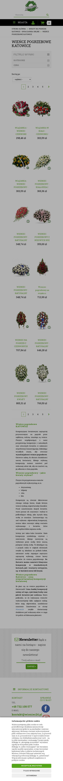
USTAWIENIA (31, 776)
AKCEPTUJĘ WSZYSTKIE (31, 766)
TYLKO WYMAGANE (31, 771)
